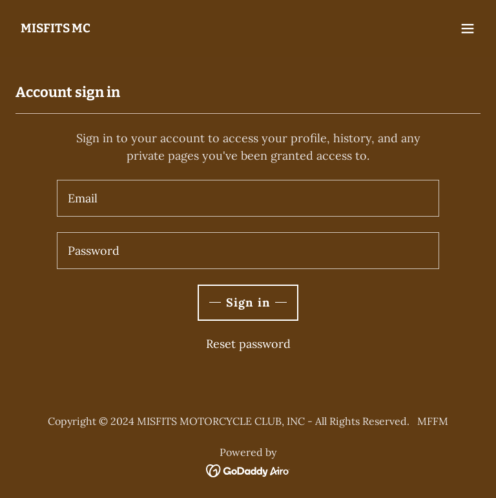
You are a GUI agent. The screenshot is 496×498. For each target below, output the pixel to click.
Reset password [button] (248, 343)
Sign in (248, 302)
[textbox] (248, 198)
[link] (55, 28)
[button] (467, 28)
